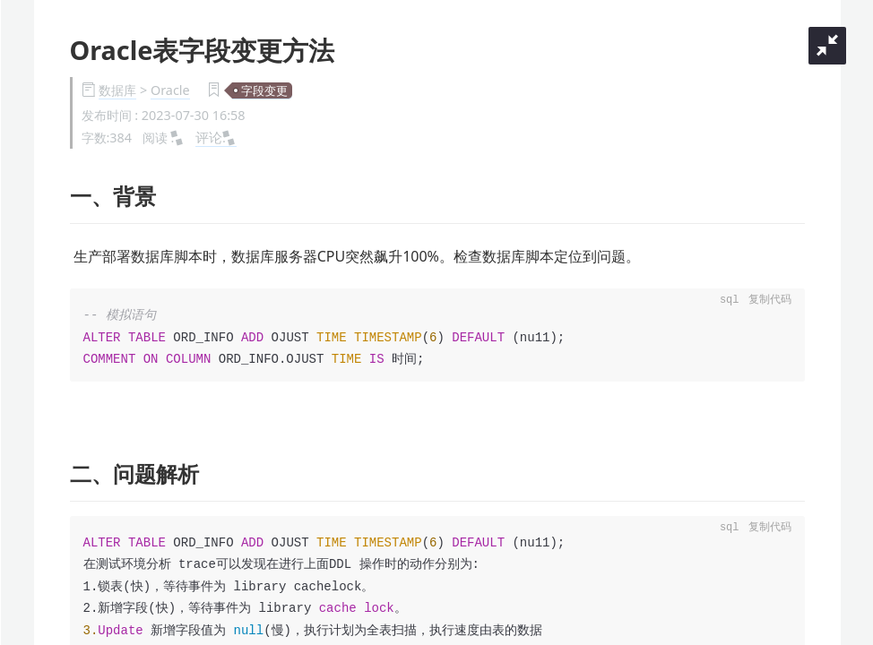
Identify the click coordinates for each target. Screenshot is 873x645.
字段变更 (264, 90)
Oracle (170, 90)
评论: (216, 137)
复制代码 (769, 300)
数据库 (117, 90)
